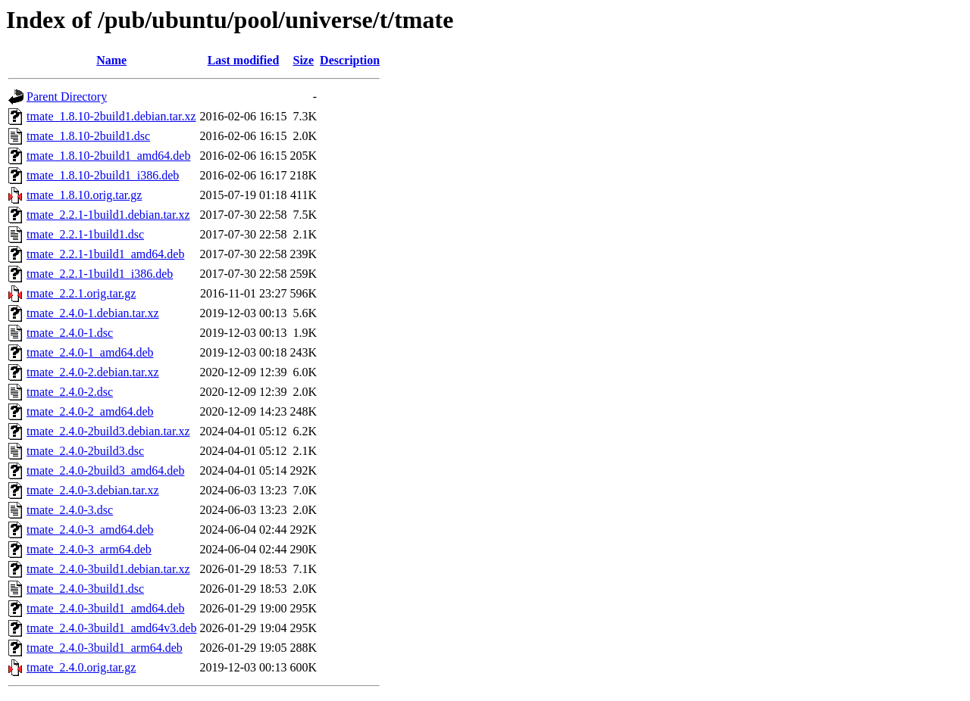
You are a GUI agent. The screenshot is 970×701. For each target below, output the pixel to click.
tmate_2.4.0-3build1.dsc (85, 588)
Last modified (244, 60)
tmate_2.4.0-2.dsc (70, 391)
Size (303, 60)
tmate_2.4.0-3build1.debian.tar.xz (108, 568)
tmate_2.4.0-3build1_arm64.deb (105, 647)
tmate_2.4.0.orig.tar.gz (81, 667)
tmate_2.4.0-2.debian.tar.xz (93, 372)
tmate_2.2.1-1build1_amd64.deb (105, 254)
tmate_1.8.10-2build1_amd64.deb (108, 155)
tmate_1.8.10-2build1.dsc (88, 135)
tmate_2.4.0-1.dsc (70, 332)
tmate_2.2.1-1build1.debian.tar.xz (108, 214)
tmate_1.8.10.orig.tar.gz (84, 194)
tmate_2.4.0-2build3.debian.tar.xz (108, 431)
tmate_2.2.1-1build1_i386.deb (100, 273)
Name (111, 60)
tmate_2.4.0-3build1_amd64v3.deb (111, 628)
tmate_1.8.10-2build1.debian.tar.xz (111, 116)
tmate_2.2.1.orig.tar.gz (81, 293)
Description (350, 60)
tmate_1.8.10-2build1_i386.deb (103, 175)
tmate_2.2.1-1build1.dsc (85, 234)
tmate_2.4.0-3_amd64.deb (90, 529)
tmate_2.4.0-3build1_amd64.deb (105, 608)
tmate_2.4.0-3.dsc (70, 509)
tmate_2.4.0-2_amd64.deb (90, 411)
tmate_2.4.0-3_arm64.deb (89, 549)
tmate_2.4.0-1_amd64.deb (90, 352)
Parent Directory (67, 96)
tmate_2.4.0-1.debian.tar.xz (93, 313)
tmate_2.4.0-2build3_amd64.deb (105, 470)
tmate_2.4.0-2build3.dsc (85, 450)
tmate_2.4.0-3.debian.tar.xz (93, 490)
